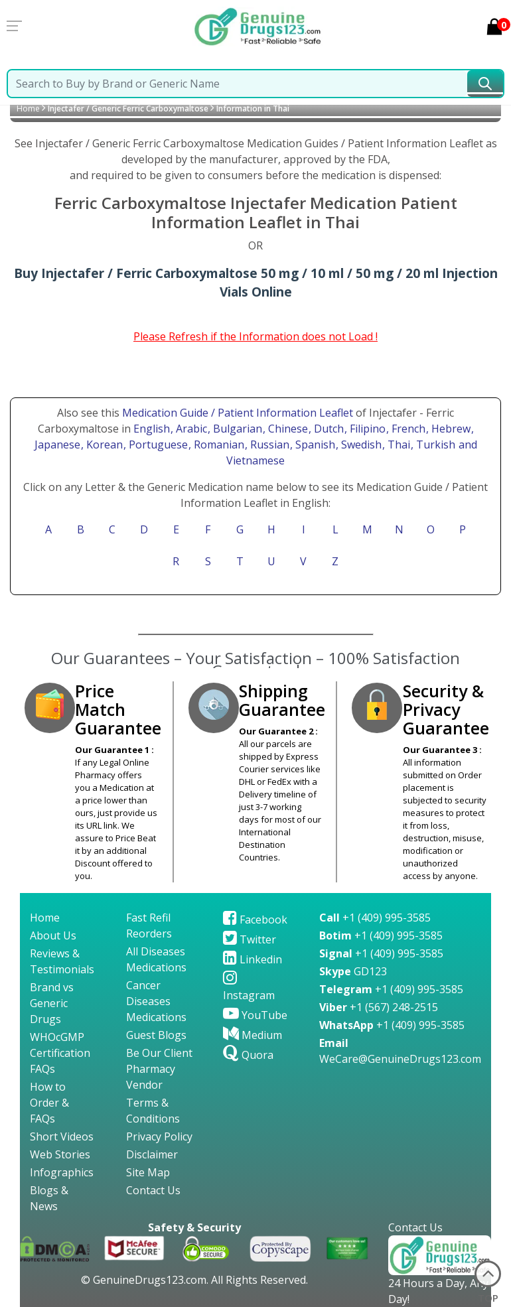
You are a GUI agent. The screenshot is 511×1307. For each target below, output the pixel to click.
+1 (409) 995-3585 (375, 917)
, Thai (397, 444)
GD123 (353, 971)
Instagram (249, 987)
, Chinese (287, 428)
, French (407, 428)
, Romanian (217, 444)
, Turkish (434, 444)
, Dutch (327, 428)
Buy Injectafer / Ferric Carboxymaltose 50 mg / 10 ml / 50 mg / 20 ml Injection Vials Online (256, 282)
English (151, 428)
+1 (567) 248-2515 (378, 1007)
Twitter (249, 939)
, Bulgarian (236, 428)
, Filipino (366, 428)
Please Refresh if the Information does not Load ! (255, 336)
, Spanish (314, 444)
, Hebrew (449, 428)
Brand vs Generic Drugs (52, 1003)
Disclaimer (152, 1154)
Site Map (148, 1172)
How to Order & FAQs (49, 1102)
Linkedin (252, 959)
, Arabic (190, 428)
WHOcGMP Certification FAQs (60, 1053)
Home (28, 108)
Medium (252, 1035)
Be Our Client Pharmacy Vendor (159, 1069)
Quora (248, 1055)
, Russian (268, 444)
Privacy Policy (159, 1136)
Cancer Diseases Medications (156, 1001)
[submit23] (485, 83)
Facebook (255, 919)
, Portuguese (156, 444)
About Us (53, 935)
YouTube (255, 1015)
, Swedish (360, 444)
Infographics (62, 1172)
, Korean (103, 444)
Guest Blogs (156, 1035)
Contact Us (153, 1190)
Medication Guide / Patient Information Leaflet (237, 412)
